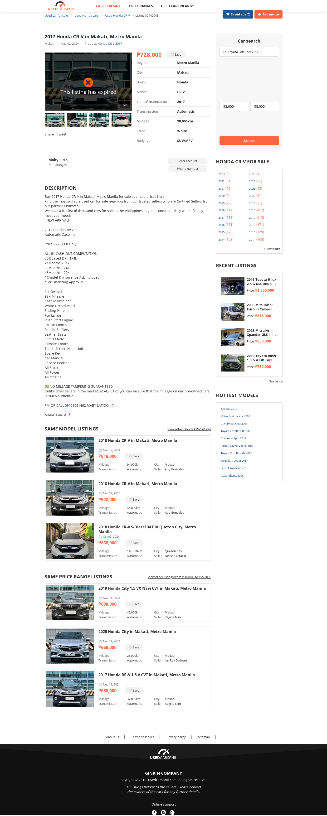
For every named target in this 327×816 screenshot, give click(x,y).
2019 (222, 203)
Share (49, 134)
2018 (222, 210)
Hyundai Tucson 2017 (234, 460)
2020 (222, 196)
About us (112, 737)
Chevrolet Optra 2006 (234, 423)
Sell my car (268, 14)
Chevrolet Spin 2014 (233, 438)
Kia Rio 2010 (229, 408)
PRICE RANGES (141, 6)
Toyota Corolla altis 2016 (236, 431)
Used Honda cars (86, 15)
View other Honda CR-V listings (189, 429)
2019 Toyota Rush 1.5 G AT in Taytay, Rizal (262, 360)
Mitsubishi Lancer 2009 (235, 416)
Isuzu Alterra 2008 (232, 475)
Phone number (187, 168)
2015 (222, 232)
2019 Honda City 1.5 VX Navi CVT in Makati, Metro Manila (152, 588)
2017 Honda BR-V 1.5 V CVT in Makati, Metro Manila (146, 674)
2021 (222, 188)
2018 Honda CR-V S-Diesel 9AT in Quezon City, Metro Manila (147, 529)
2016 (222, 225)
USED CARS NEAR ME (178, 6)
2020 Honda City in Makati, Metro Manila (137, 631)
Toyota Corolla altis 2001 (236, 453)
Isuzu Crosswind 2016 (234, 468)
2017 (222, 217)
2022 (222, 181)
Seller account (187, 161)
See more (276, 381)
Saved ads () (238, 14)
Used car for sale (56, 15)
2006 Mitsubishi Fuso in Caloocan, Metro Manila (261, 309)
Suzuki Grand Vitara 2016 (237, 446)
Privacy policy (176, 737)
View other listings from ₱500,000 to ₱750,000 (179, 577)
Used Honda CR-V (117, 15)
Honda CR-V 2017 (110, 43)
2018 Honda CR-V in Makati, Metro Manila (137, 440)
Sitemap (204, 737)
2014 (222, 239)
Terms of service (142, 737)
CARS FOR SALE (108, 6)
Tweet (61, 134)
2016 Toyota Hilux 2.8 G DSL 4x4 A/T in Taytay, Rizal (261, 283)
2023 (222, 174)
